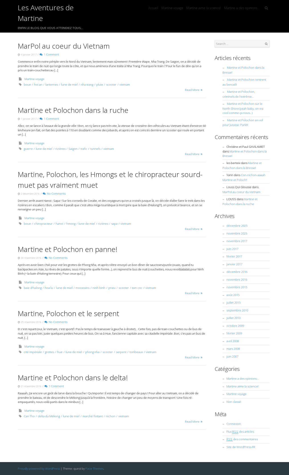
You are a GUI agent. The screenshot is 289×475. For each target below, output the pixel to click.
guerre (28, 149)
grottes (49, 352)
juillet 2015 (233, 302)
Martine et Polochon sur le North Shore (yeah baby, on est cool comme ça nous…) (242, 108)
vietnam (124, 84)
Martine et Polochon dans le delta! (73, 377)
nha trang (87, 84)
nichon (110, 416)
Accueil (153, 8)
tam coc (137, 288)
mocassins (82, 288)
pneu (111, 288)
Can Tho (29, 416)
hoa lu (49, 288)
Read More (192, 90)
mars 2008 (233, 349)
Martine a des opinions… (242, 8)
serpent (121, 352)
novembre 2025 (236, 233)
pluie (99, 84)
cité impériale (33, 352)
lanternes (51, 84)
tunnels (95, 149)
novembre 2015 (236, 287)
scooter (111, 84)
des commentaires (242, 439)
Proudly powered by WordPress (39, 469)
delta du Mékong (49, 416)
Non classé (233, 402)
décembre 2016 (236, 272)
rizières (60, 149)
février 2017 (234, 256)
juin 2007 (232, 356)
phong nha (92, 352)
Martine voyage (172, 8)
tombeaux (136, 352)
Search (266, 44)
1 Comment (49, 54)
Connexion (233, 424)
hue (60, 352)
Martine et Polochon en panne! (67, 249)
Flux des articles (240, 432)
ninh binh (99, 288)
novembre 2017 (236, 241)
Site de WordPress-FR (240, 447)
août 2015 (232, 295)
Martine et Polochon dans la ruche (73, 110)
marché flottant (93, 416)
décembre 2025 (236, 226)
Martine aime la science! (203, 8)
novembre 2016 (236, 280)
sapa (114, 224)
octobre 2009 (235, 326)
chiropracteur (43, 224)
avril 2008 (232, 341)
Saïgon (73, 149)
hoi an (38, 84)
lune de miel (69, 84)
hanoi (59, 224)
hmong (70, 224)
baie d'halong (33, 288)
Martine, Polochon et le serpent (68, 313)
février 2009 (234, 333)
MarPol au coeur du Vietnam (64, 46)
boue (27, 84)
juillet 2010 (233, 318)
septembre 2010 (237, 310)
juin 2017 (232, 249)
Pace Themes (94, 469)
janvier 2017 (234, 264)
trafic (84, 149)
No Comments (54, 193)
